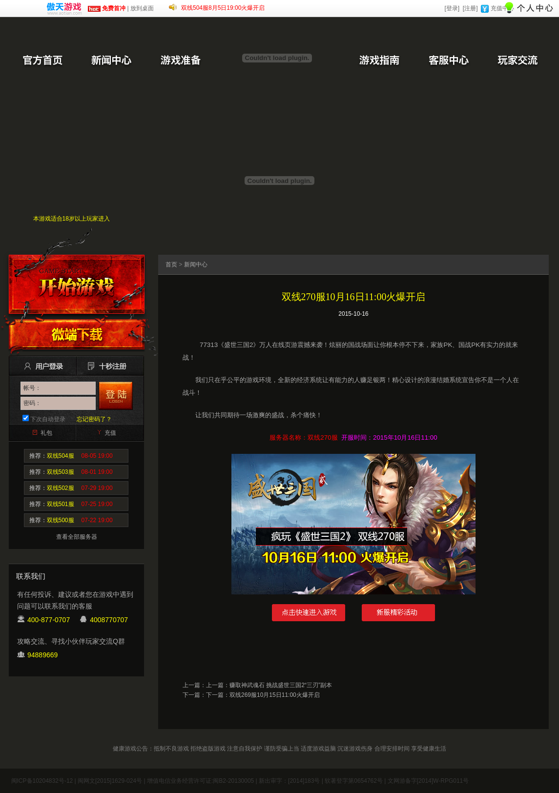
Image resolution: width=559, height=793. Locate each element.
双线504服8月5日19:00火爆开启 (223, 7)
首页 (171, 264)
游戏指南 (378, 61)
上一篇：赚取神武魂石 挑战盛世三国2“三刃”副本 (269, 685)
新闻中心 (111, 61)
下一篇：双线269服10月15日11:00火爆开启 (263, 694)
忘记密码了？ (94, 419)
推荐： (71, 455)
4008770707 (109, 620)
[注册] (470, 8)
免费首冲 (106, 8)
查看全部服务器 (76, 536)
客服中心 (448, 61)
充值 (110, 432)
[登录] (451, 8)
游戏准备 (180, 61)
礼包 (46, 432)
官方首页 (42, 61)
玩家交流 (517, 61)
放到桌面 (142, 8)
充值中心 (502, 8)
